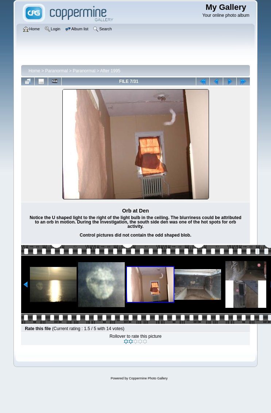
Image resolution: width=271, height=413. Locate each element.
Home (34, 70)
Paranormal (56, 70)
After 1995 (110, 70)
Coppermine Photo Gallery (148, 378)
